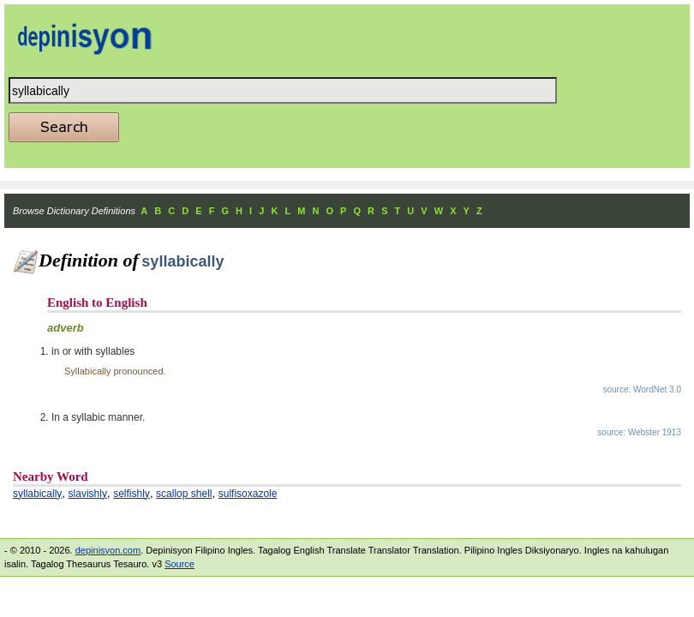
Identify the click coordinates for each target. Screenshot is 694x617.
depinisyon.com (108, 550)
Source (179, 564)
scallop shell (184, 494)
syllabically (37, 494)
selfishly (131, 494)
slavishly (88, 494)
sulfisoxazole (248, 494)
